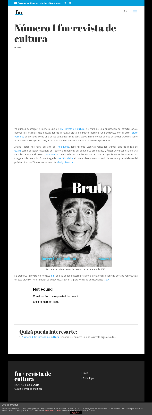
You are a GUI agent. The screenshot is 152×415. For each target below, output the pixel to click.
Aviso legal (88, 378)
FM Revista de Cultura (72, 128)
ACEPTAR (76, 413)
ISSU (106, 279)
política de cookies (52, 410)
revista (17, 47)
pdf (53, 275)
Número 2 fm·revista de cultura (40, 337)
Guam (17, 150)
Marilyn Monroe (65, 162)
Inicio (85, 372)
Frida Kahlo (63, 146)
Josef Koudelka (65, 158)
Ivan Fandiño (52, 154)
